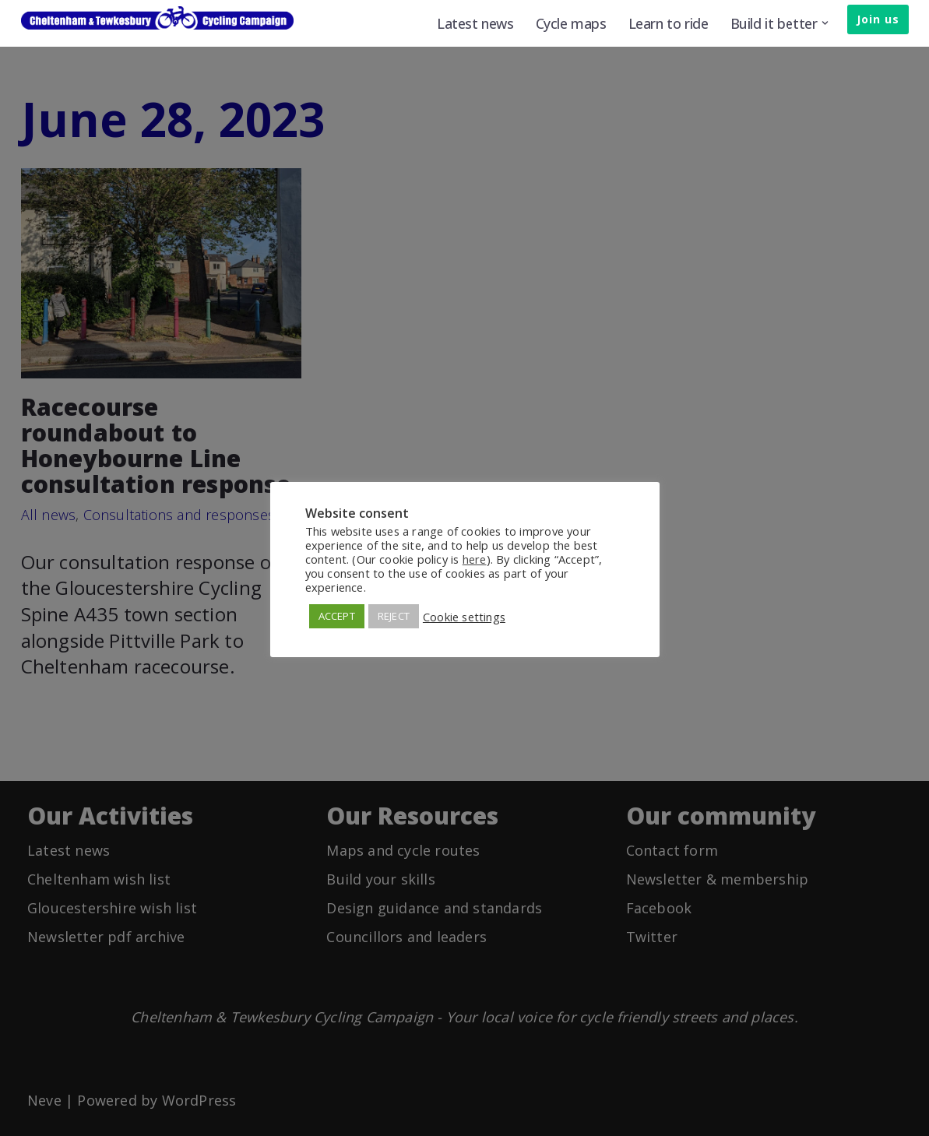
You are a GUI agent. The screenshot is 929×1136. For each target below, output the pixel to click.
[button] (825, 22)
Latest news (475, 23)
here (475, 559)
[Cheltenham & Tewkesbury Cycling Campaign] (157, 18)
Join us (878, 19)
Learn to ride (668, 23)
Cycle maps (571, 23)
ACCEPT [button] (336, 616)
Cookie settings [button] (464, 617)
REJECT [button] (394, 616)
